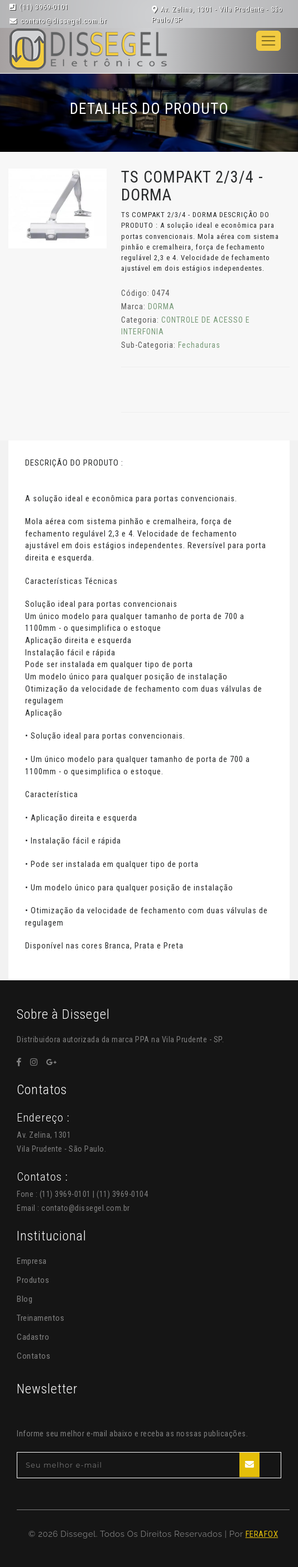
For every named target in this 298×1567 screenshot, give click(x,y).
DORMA (161, 306)
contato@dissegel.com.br (85, 1208)
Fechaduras (199, 345)
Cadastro (33, 1337)
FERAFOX (262, 1534)
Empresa (32, 1261)
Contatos (33, 1356)
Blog (24, 1299)
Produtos (33, 1280)
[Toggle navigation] (268, 41)
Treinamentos (40, 1318)
